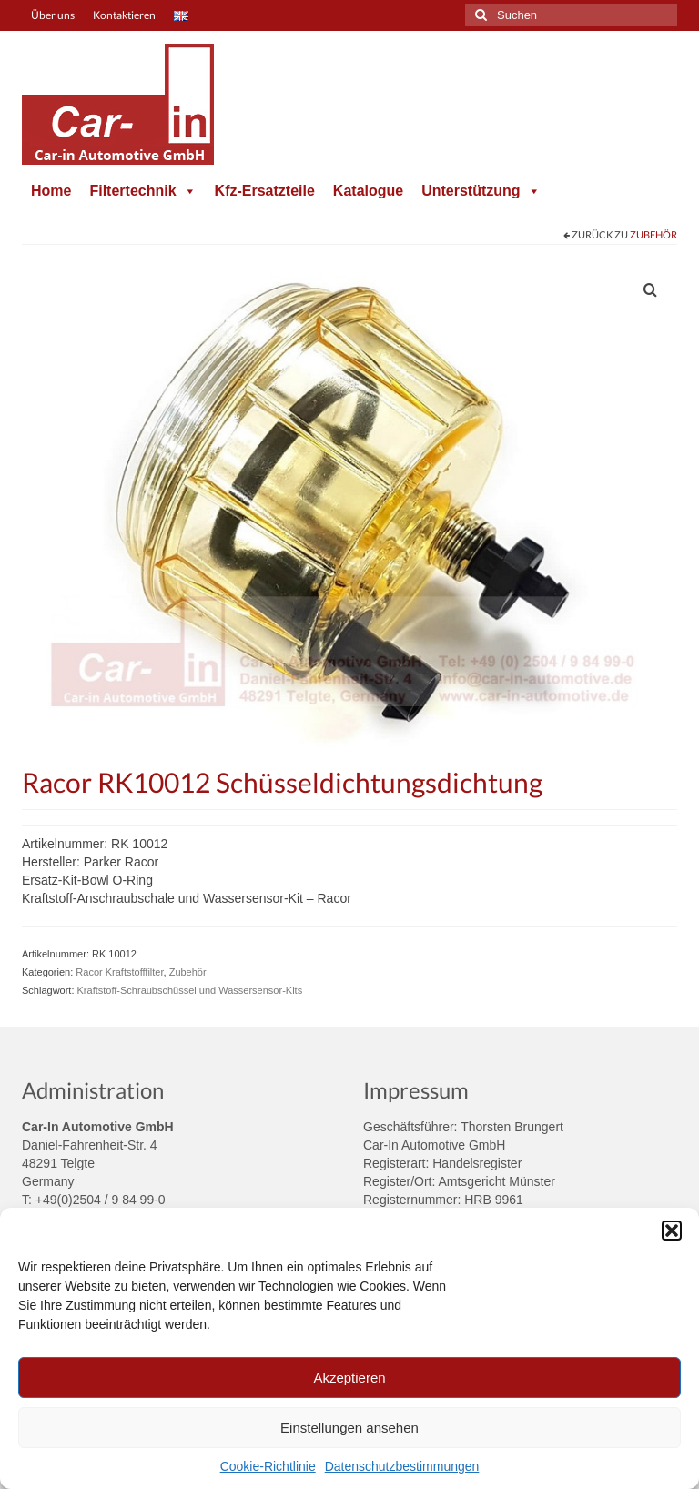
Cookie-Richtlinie (268, 1466)
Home (51, 190)
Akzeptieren (349, 1377)
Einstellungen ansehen (349, 1427)
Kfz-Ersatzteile (265, 190)
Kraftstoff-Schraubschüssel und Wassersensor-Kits (190, 990)
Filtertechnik (142, 190)
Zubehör (653, 234)
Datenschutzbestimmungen (402, 1466)
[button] (672, 1230)
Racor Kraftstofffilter (119, 972)
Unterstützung (480, 190)
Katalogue (368, 190)
